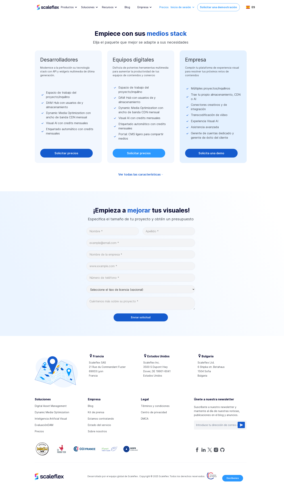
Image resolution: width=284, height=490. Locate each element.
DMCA (144, 418)
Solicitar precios (66, 153)
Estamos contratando (101, 418)
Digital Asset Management (51, 405)
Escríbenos (233, 478)
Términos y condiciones (155, 405)
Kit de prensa (96, 412)
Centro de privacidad (154, 412)
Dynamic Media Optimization (52, 412)
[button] (69, 7)
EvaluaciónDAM (44, 424)
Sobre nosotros (97, 431)
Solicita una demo (211, 153)
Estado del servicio (99, 424)
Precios (164, 7)
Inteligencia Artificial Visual (51, 418)
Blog (127, 7)
